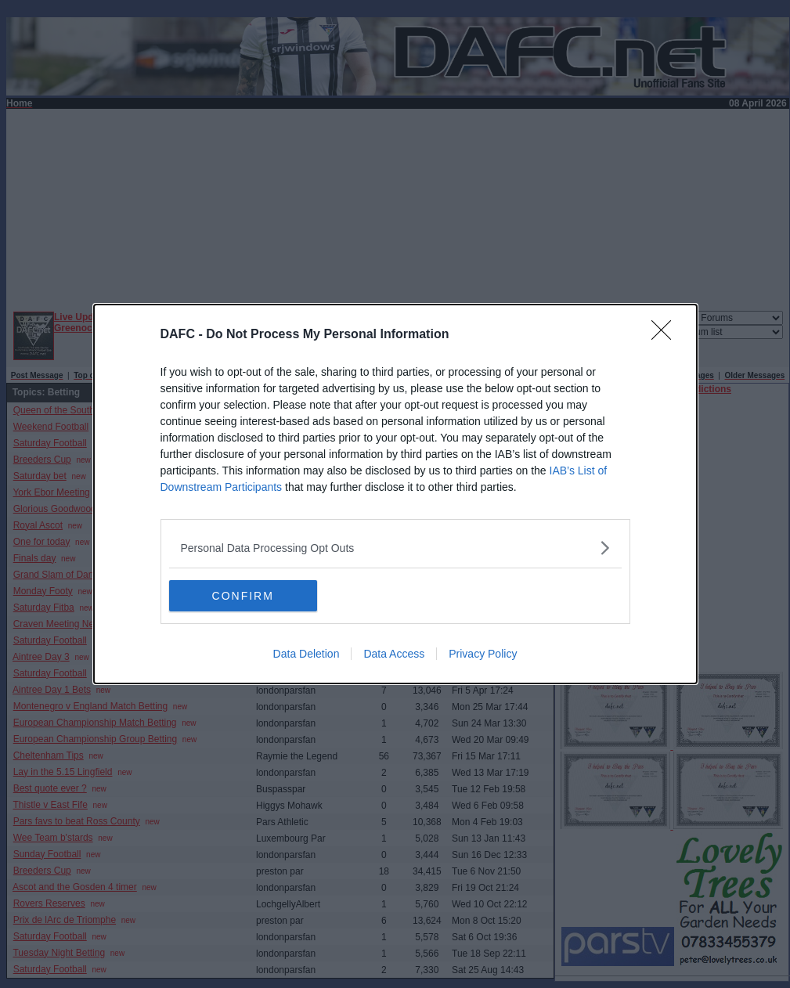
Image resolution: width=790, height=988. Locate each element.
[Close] (666, 335)
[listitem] (395, 547)
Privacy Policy (483, 653)
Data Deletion (306, 653)
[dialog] (395, 494)
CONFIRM (243, 596)
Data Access (393, 653)
